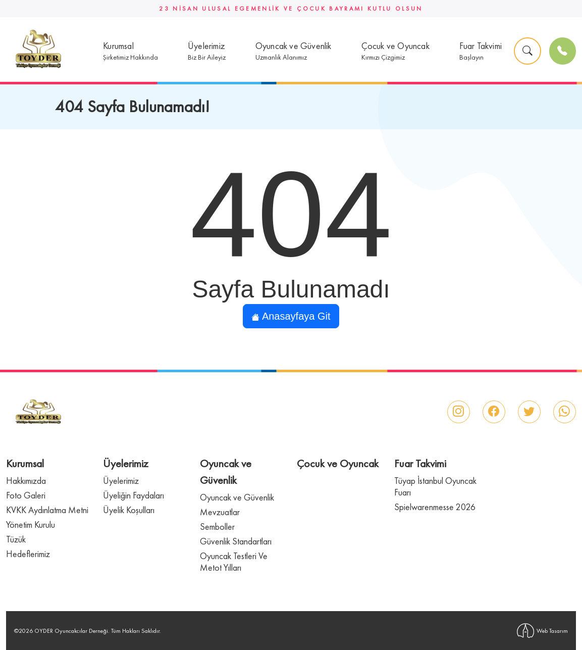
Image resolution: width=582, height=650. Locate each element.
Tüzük (16, 539)
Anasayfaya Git (290, 316)
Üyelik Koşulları (128, 510)
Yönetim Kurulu (30, 524)
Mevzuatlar (220, 512)
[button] (130, 51)
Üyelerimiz (121, 480)
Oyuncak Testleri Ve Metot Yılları (234, 561)
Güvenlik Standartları (236, 541)
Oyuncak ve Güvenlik (237, 497)
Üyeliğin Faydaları (133, 495)
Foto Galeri (25, 495)
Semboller (217, 526)
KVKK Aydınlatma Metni (47, 510)
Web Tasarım (542, 630)
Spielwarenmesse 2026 (434, 507)
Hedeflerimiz (28, 554)
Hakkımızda (26, 480)
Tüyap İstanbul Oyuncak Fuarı (435, 486)
